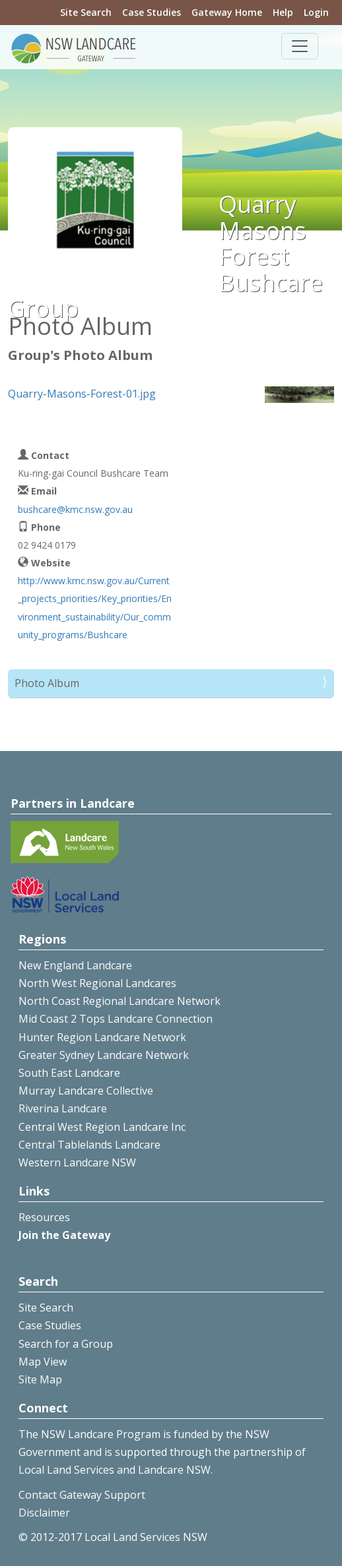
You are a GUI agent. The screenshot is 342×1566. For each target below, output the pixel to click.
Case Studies (151, 12)
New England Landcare (75, 965)
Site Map (40, 1379)
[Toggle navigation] (299, 46)
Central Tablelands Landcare (89, 1144)
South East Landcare (69, 1073)
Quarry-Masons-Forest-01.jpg (82, 393)
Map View (42, 1361)
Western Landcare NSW (77, 1162)
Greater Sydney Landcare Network (103, 1055)
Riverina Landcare (62, 1108)
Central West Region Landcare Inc (102, 1127)
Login (316, 12)
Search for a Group (65, 1344)
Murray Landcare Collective (85, 1090)
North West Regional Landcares (97, 983)
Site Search (86, 12)
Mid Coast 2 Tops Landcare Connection (115, 1018)
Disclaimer (44, 1512)
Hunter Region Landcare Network (102, 1037)
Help (283, 12)
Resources (44, 1217)
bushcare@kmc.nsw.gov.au (75, 509)
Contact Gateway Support (81, 1495)
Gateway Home (226, 12)
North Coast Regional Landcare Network (119, 1001)
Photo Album (47, 683)
